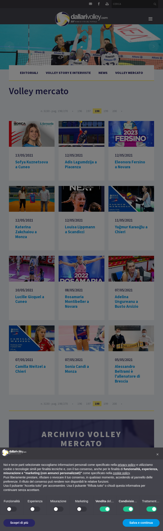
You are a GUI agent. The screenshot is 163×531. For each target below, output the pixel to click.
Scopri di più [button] (19, 522)
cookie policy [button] (121, 473)
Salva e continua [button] (141, 522)
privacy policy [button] (127, 464)
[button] (157, 454)
